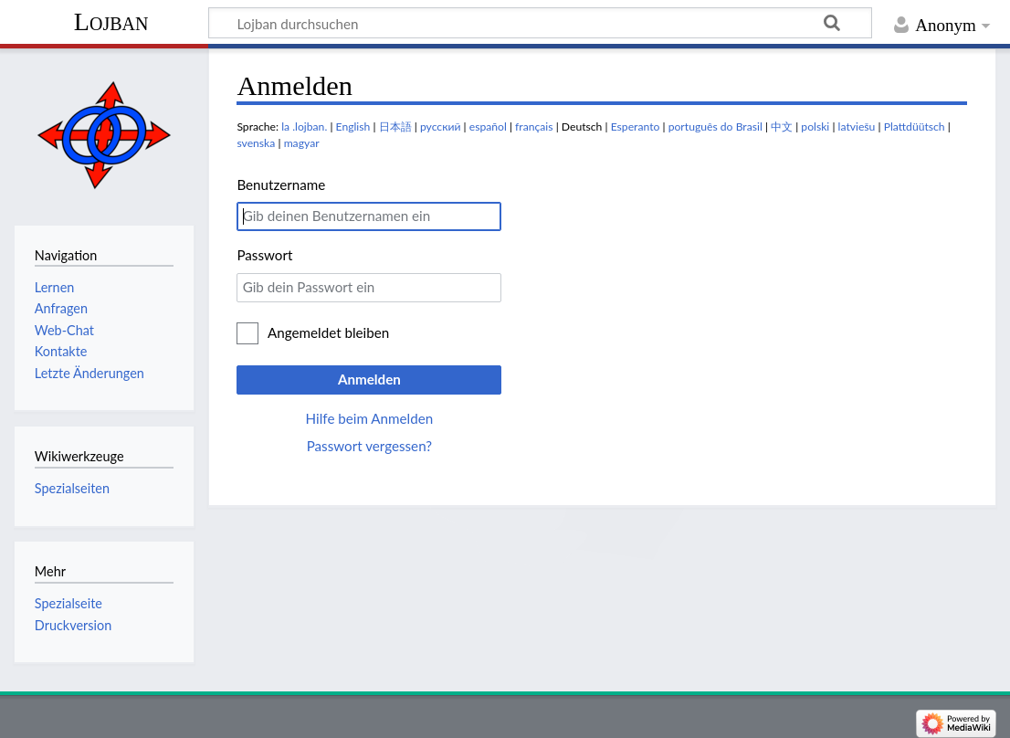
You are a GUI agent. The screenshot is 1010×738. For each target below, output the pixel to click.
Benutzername (281, 184)
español (488, 126)
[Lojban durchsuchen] (540, 22)
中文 (782, 126)
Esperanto (635, 126)
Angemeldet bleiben (328, 332)
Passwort (264, 255)
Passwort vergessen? (369, 446)
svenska (256, 143)
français (533, 126)
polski (815, 126)
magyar (302, 143)
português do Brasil (715, 126)
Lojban (111, 21)
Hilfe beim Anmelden (370, 418)
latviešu (857, 126)
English (353, 126)
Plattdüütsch (914, 126)
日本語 (395, 126)
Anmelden (369, 379)
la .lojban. (304, 126)
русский (440, 126)
